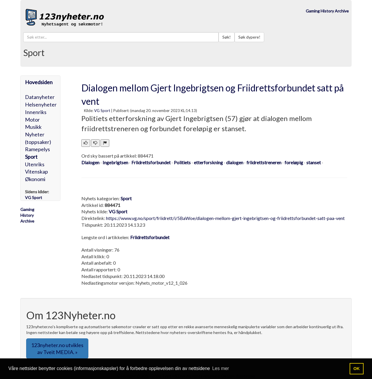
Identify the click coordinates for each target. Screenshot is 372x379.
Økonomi (35, 179)
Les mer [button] (220, 368)
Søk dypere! (249, 37)
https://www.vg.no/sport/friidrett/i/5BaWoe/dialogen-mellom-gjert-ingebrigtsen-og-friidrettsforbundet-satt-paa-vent (225, 218)
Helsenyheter (41, 104)
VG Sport (102, 110)
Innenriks (35, 112)
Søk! (226, 37)
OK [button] (356, 368)
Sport (31, 157)
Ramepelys (37, 149)
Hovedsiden (39, 82)
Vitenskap (36, 171)
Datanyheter (40, 97)
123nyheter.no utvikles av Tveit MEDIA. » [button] (57, 348)
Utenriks (34, 164)
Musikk (33, 127)
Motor (32, 119)
